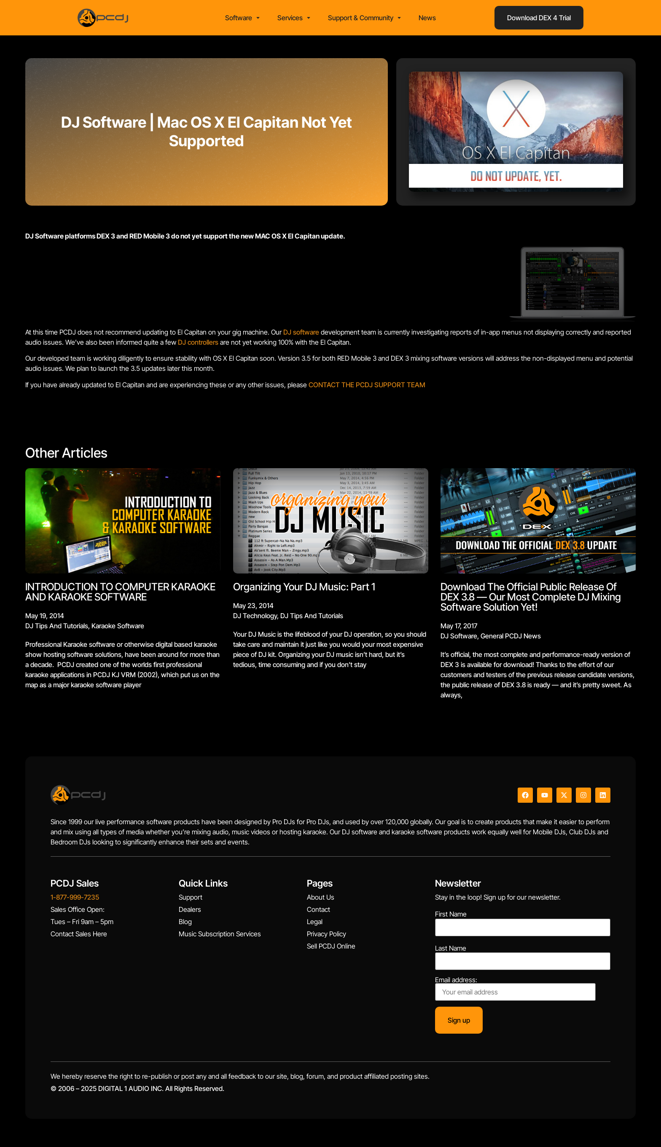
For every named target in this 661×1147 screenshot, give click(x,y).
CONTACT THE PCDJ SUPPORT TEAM (367, 387)
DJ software (301, 334)
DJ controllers (198, 344)
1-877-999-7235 (75, 899)
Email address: (515, 991)
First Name (451, 917)
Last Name (450, 950)
